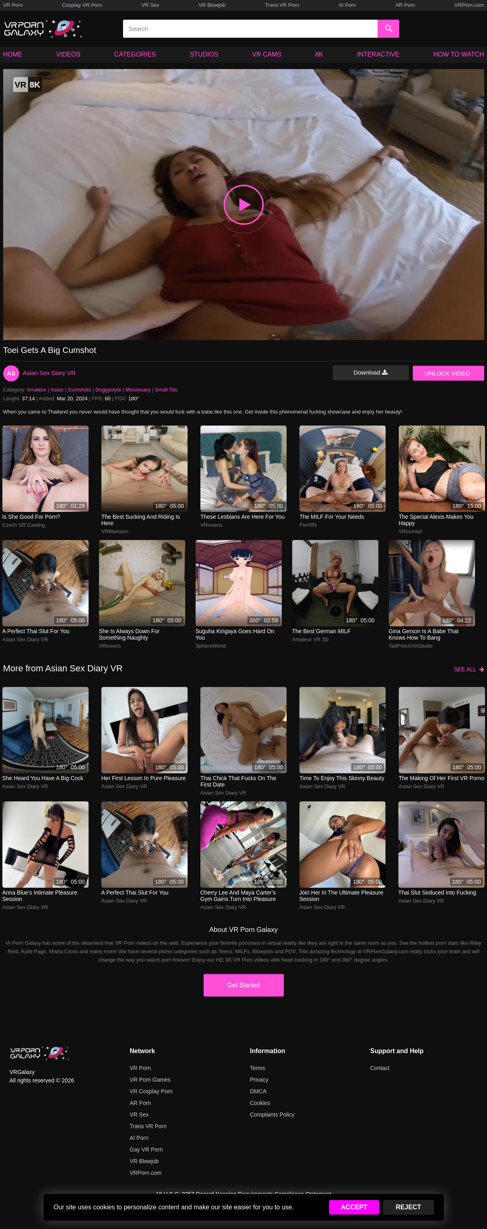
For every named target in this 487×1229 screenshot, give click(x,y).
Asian (57, 390)
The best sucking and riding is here (140, 520)
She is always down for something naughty (129, 634)
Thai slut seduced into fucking (437, 892)
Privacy (259, 1079)
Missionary (137, 390)
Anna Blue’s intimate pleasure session (39, 895)
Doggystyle (108, 390)
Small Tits (166, 390)
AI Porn (347, 5)
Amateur (36, 390)
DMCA (258, 1091)
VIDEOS (68, 54)
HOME (12, 54)
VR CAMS (266, 54)
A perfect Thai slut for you (36, 631)
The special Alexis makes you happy (436, 520)
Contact (380, 1068)
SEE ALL (469, 669)
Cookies (260, 1103)
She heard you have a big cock (42, 778)
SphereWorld (211, 646)
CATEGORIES (135, 54)
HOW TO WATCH (458, 54)
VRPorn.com (469, 5)
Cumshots (79, 390)
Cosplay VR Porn (82, 5)
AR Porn (405, 5)
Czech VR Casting (23, 525)
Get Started (243, 985)
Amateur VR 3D (310, 639)
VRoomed (410, 531)
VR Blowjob (211, 5)
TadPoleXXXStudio (411, 646)
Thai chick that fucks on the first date (238, 781)
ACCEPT (354, 1207)
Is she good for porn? (31, 517)
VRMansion (114, 531)
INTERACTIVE (378, 54)
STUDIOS (204, 54)
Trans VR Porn (282, 5)
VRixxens (211, 525)
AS (11, 373)
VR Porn (13, 5)
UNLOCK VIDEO (447, 373)
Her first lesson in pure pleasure (143, 778)
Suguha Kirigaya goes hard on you (235, 634)
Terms (257, 1068)
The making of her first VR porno (442, 778)
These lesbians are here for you (242, 517)
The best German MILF (321, 631)
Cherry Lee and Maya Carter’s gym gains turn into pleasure (238, 895)
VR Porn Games (150, 1079)
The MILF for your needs (331, 517)
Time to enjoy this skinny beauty (341, 778)
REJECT (408, 1207)
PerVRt (307, 525)
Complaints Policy (272, 1114)
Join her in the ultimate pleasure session (341, 895)
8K (319, 54)
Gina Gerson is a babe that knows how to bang (424, 634)
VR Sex (150, 5)
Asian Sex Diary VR (49, 372)
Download (371, 372)
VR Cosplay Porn (151, 1091)
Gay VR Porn (146, 1149)
